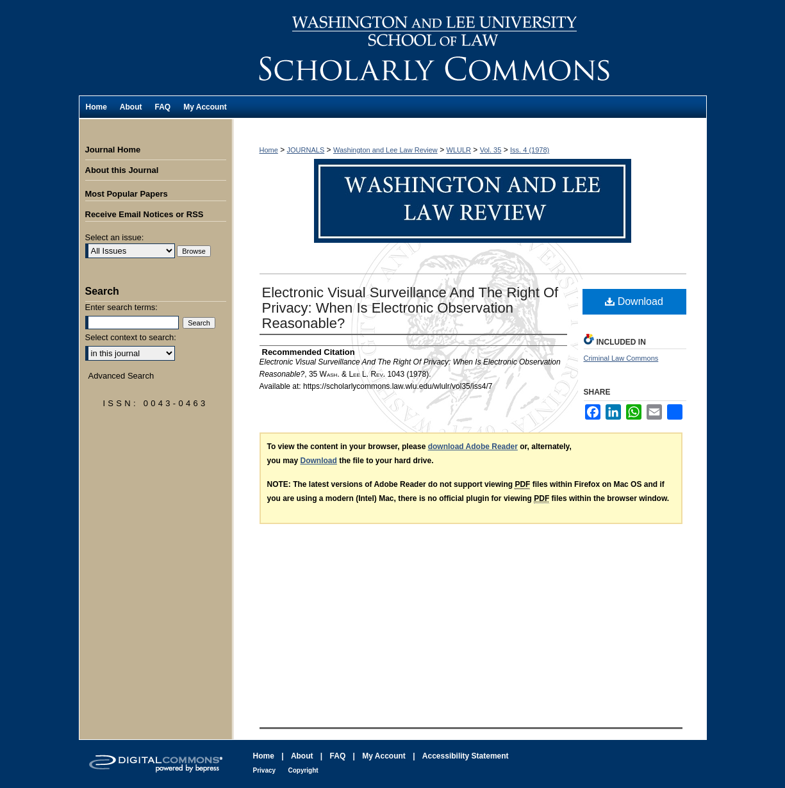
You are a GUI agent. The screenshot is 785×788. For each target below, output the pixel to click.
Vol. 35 (491, 150)
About (302, 755)
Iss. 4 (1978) (529, 150)
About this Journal (122, 170)
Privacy (264, 770)
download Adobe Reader (473, 446)
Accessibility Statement (465, 755)
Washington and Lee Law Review (470, 47)
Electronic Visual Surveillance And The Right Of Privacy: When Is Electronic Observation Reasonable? (410, 307)
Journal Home (113, 149)
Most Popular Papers (126, 194)
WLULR (459, 150)
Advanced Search (121, 376)
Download (634, 301)
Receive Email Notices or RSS (144, 214)
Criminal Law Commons (621, 358)
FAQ (338, 755)
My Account (384, 755)
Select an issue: (114, 237)
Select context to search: (130, 337)
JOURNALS (306, 150)
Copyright (303, 770)
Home (269, 150)
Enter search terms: (121, 307)
